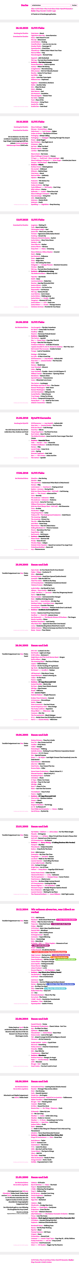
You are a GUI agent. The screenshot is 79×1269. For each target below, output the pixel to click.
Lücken (49, 1262)
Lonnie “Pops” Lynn (47, 1238)
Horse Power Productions (39, 771)
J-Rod (33, 592)
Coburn (33, 869)
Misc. (33, 574)
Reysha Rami (42, 162)
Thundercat (35, 50)
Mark (33, 254)
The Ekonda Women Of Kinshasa (56, 617)
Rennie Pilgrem (36, 885)
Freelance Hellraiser (38, 345)
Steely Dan (34, 1095)
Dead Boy (34, 430)
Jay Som (33, 146)
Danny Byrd (35, 400)
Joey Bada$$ (49, 358)
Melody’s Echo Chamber (39, 545)
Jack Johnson (35, 1140)
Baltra (33, 85)
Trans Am (34, 924)
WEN (33, 363)
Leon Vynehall (36, 367)
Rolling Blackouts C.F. (38, 528)
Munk (33, 948)
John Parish (35, 502)
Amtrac (33, 67)
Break (33, 690)
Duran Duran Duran (37, 873)
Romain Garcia (36, 148)
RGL (32, 87)
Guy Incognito (36, 327)
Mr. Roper (41, 757)
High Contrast (35, 955)
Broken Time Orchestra (39, 698)
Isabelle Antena (36, 751)
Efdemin (34, 171)
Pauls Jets (34, 181)
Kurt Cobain (35, 434)
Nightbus (34, 83)
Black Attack (35, 154)
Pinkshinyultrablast (38, 547)
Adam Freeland (36, 968)
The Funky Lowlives (37, 709)
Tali (32, 1037)
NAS (32, 493)
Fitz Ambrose (35, 498)
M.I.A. (33, 717)
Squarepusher (36, 48)
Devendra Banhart (37, 995)
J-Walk (33, 1189)
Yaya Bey (34, 277)
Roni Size (34, 881)
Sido (32, 941)
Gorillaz (33, 744)
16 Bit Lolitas (35, 655)
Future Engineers (37, 1195)
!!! (32, 1129)
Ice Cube (34, 356)
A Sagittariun (35, 69)
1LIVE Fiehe (39, 9)
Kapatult (34, 58)
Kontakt (43, 11)
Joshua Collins (36, 1124)
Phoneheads (35, 847)
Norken (33, 613)
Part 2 (33, 595)
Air (32, 993)
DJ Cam (33, 1207)
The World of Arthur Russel (57, 952)
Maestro (34, 334)
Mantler (34, 1089)
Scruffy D (45, 670)
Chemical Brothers (37, 875)
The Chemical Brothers (38, 894)
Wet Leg (33, 60)
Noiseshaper (35, 749)
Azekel (43, 191)
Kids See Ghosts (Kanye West (41, 491)
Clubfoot (43, 832)
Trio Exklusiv (35, 792)
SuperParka (35, 532)
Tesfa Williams (36, 187)
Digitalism (45, 204)
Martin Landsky (36, 619)
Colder (33, 678)
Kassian (34, 283)
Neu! (32, 802)
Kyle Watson (35, 91)
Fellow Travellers (36, 1100)
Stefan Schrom (36, 1047)
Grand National (36, 675)
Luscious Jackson (37, 281)
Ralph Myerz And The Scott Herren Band (44, 657)
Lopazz (33, 664)
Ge (32, 1114)
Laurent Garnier (36, 861)
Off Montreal (35, 673)
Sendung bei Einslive (21, 33)
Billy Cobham (35, 189)
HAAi (33, 38)
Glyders (33, 177)
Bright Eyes (35, 867)
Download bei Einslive (20, 36)
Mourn (33, 530)
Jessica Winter (36, 247)
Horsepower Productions (39, 1026)
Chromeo (34, 1039)
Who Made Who (36, 624)
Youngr (33, 351)
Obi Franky (48, 187)
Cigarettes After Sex (38, 35)
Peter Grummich (36, 704)
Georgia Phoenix (47, 265)
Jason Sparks (35, 964)
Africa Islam (53, 832)
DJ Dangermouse (36, 935)
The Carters (35, 338)
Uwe (21, 573)
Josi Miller (34, 75)
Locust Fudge (35, 449)
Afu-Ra (48, 1241)
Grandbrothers (36, 44)
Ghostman (45, 608)
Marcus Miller (35, 53)
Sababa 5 (34, 242)
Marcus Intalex (36, 597)
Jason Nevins (45, 601)
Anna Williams (55, 894)
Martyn (33, 365)
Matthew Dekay (36, 603)
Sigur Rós (34, 1200)
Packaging (34, 136)
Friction (34, 267)
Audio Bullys (35, 588)
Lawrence (34, 980)
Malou (44, 249)
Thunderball (35, 1033)
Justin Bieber (35, 240)
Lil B (45, 302)
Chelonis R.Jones (36, 585)
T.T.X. (33, 1147)
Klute (33, 788)
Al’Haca (45, 836)
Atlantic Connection (38, 403)
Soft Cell (34, 838)
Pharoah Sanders (37, 773)
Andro (44, 1042)
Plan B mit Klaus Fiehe (51, 9)
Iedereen (34, 200)
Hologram (34, 265)
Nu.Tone (34, 686)
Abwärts (34, 1133)
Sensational (35, 605)
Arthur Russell (36, 950)
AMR (32, 1062)
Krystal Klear (42, 129)
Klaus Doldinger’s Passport (40, 156)
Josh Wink (34, 523)
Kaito (33, 1126)
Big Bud (33, 1230)
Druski (46, 298)
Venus (33, 1216)
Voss (40, 1001)
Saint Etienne (35, 762)
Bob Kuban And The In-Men (40, 385)
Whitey (33, 922)
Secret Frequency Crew (39, 707)
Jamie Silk (34, 231)
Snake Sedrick (36, 1042)
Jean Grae (45, 1122)
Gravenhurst (35, 1145)
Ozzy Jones (34, 33)
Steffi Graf (43, 158)
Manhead (34, 920)
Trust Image (35, 396)
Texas (47, 1185)
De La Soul (34, 997)
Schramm (34, 144)
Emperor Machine (37, 805)
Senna (54, 809)
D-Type (33, 780)
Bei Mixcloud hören (21, 327)
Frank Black (43, 1207)
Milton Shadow (47, 252)
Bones (38, 630)
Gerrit (21, 1027)
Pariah (33, 1198)
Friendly (34, 1049)
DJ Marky (34, 943)
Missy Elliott (35, 711)
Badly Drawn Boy (37, 991)
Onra (32, 495)
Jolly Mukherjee (36, 1214)
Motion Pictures (36, 740)
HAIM (33, 279)
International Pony (37, 1087)
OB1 (32, 693)
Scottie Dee (35, 106)
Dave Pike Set (35, 244)
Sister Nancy (47, 1033)
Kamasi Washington (38, 388)
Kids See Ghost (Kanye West (40, 506)
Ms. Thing (46, 1108)
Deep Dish (34, 249)
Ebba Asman (35, 71)
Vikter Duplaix (50, 943)
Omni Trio (34, 1243)
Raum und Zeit (39, 564)
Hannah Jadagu (36, 196)
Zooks (42, 1116)
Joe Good (48, 592)
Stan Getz (34, 361)
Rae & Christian (36, 1185)
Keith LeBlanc (35, 659)
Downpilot (34, 854)
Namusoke (34, 982)
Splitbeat (34, 1031)
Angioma (34, 225)
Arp (32, 549)
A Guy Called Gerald (37, 863)
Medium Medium (37, 1057)
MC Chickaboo (50, 885)
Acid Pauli (34, 977)
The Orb (33, 521)
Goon (33, 258)
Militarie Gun (35, 79)
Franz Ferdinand (36, 959)
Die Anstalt (35, 169)
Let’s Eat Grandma (37, 392)
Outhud (33, 666)
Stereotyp (34, 836)
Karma (33, 1228)
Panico (33, 680)
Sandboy (34, 615)
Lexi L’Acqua (46, 131)
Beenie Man (35, 1108)
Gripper (33, 1234)
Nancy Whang (46, 842)
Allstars (33, 590)
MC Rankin (42, 1245)
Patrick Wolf (35, 930)
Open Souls (35, 570)
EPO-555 (34, 651)
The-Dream (41, 455)
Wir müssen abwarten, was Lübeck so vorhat (52, 911)
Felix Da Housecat (37, 1158)
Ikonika (33, 73)
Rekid (33, 702)
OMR (32, 1149)
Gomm (33, 800)
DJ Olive (33, 1106)
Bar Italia (34, 98)
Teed (32, 100)
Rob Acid (34, 1045)
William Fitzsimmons (38, 504)
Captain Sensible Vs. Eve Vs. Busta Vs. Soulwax (46, 347)
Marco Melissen (36, 252)
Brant (33, 757)
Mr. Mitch (34, 329)
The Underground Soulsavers (51, 515)
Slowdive (34, 478)
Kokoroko (34, 191)
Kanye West (41, 340)
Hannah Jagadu (36, 55)
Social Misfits (35, 394)
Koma (33, 630)
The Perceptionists (37, 715)
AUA (32, 198)
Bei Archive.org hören (20, 1089)
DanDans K (47, 487)
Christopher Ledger (37, 229)
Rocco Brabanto (36, 890)
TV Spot (33, 158)
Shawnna (54, 1108)
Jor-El (33, 807)
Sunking (34, 236)
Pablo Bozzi (35, 131)
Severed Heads (36, 576)
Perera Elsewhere (37, 64)
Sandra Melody (44, 719)
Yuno (33, 508)
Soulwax (34, 62)
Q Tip (49, 875)
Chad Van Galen (36, 581)
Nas (32, 340)
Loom (33, 380)
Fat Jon (33, 984)
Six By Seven (35, 1193)
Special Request (36, 378)
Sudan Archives (36, 133)
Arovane (40, 489)
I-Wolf (33, 999)
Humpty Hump (52, 877)
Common (34, 713)
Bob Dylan (34, 932)
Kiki (32, 865)
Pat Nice (39, 592)
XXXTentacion (36, 358)
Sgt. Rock (34, 668)
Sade (32, 1093)
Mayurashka (35, 290)
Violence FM (35, 515)
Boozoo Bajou (35, 768)
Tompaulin (34, 856)
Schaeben (34, 1001)
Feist (32, 1091)
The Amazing (35, 517)
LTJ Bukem (34, 778)
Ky (43, 400)
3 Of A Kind (35, 928)
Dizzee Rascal (35, 966)
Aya (32, 986)
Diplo (33, 1060)
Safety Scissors (36, 628)
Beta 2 (33, 786)
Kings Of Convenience (38, 1137)
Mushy (33, 541)
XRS (40, 943)
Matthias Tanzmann (38, 621)
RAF (39, 1064)
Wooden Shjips (36, 543)
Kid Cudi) (55, 491)
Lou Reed (34, 859)
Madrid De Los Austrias (54, 1097)
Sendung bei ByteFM (21, 423)
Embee (33, 849)
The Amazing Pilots (37, 661)
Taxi (32, 988)
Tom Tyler (34, 1212)
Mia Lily (33, 40)
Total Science (35, 879)
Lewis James (35, 487)
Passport (34, 845)
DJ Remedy (34, 1111)
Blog (37, 11)
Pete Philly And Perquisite (40, 809)
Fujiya (33, 572)
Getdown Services (37, 307)
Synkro (33, 489)
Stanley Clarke (36, 46)
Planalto (34, 834)
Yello (32, 443)
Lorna (33, 626)
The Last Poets (36, 483)
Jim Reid (45, 856)
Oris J (33, 1245)
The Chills (34, 1155)
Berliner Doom (36, 167)
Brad (32, 852)
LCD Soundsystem (37, 583)
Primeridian (35, 1236)
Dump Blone (42, 869)
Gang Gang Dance (37, 432)
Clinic (33, 1153)
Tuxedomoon (35, 1053)
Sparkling (34, 204)
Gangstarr (34, 300)
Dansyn (33, 162)
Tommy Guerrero (37, 1232)
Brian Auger (57, 160)
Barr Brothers (35, 142)
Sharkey (34, 1116)
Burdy (39, 999)
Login (54, 11)
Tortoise (34, 234)
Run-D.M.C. (35, 601)
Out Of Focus (35, 811)
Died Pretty (35, 766)
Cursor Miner (35, 961)
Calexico (34, 1182)
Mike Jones (46, 711)
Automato (34, 937)
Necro (33, 939)
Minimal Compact (37, 888)
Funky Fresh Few (36, 1241)
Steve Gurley (42, 590)
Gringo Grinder (36, 1160)
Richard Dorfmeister (38, 1097)
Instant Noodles (36, 684)
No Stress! (34, 670)
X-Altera (34, 398)
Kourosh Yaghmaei (37, 453)
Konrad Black (35, 608)
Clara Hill (44, 615)
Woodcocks (35, 1205)
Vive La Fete (35, 798)
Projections (35, 1209)
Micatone (34, 753)
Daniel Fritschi (36, 1024)
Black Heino (35, 526)
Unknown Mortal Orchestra (40, 238)
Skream (33, 129)
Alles (32, 9)
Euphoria (34, 1222)
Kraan (33, 140)
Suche (24, 5)
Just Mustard (35, 93)
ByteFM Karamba (66, 9)
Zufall (49, 11)
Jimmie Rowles (46, 361)
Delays (33, 926)
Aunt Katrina (35, 294)
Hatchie (33, 480)
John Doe (34, 764)
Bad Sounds (35, 534)
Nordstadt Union (37, 1225)
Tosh (32, 227)
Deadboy (34, 332)
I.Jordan (34, 151)
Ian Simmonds (36, 617)
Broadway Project (37, 776)
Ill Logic (33, 1064)
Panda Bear (35, 511)
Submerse (45, 498)
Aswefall (34, 578)
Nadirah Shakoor (36, 695)
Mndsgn (34, 354)
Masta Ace (34, 1122)
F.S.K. (33, 917)
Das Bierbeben (36, 974)
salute (33, 77)
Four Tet (34, 742)
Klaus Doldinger (36, 127)
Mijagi (39, 572)
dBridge (34, 688)
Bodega (33, 342)
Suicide (39, 443)
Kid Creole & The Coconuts (40, 349)
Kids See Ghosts (36, 427)
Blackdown (35, 376)
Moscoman (35, 102)
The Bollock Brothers (38, 273)
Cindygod (45, 138)
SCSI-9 (33, 1143)
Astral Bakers (35, 42)
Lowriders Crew (48, 603)
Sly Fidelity (35, 832)
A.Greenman (35, 700)
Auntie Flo (34, 104)
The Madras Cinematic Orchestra (56, 1214)
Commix (34, 1104)
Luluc (33, 369)
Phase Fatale (35, 538)
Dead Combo (35, 1066)
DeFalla (33, 1162)
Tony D (33, 1187)
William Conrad (36, 374)
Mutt (32, 599)
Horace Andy (35, 1035)
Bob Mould (34, 653)
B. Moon (43, 1120)
